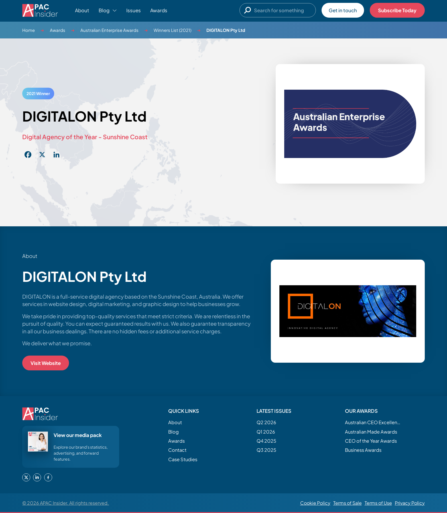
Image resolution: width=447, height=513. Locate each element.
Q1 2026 (266, 432)
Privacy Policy (410, 503)
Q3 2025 (266, 450)
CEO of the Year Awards (371, 441)
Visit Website (46, 363)
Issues (133, 10)
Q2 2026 (266, 422)
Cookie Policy (315, 503)
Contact (177, 450)
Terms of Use (378, 503)
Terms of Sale (347, 503)
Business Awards (363, 450)
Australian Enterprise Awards (109, 30)
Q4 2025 (266, 441)
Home (28, 30)
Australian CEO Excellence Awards (373, 422)
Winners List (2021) (172, 30)
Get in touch (343, 10)
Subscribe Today (397, 10)
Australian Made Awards (371, 432)
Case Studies (182, 459)
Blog (173, 432)
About (82, 10)
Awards (158, 10)
